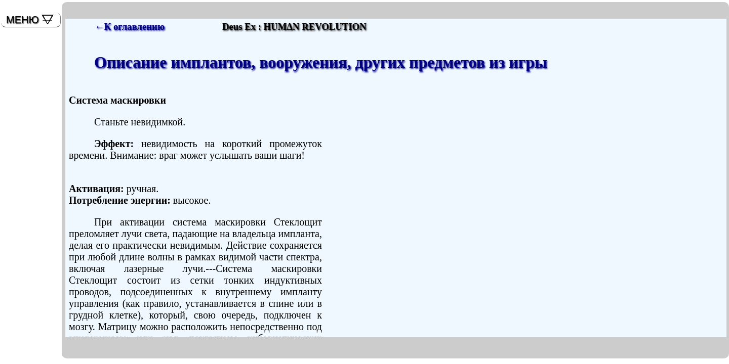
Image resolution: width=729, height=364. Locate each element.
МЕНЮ (22, 19)
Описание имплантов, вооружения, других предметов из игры (320, 62)
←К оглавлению (130, 26)
